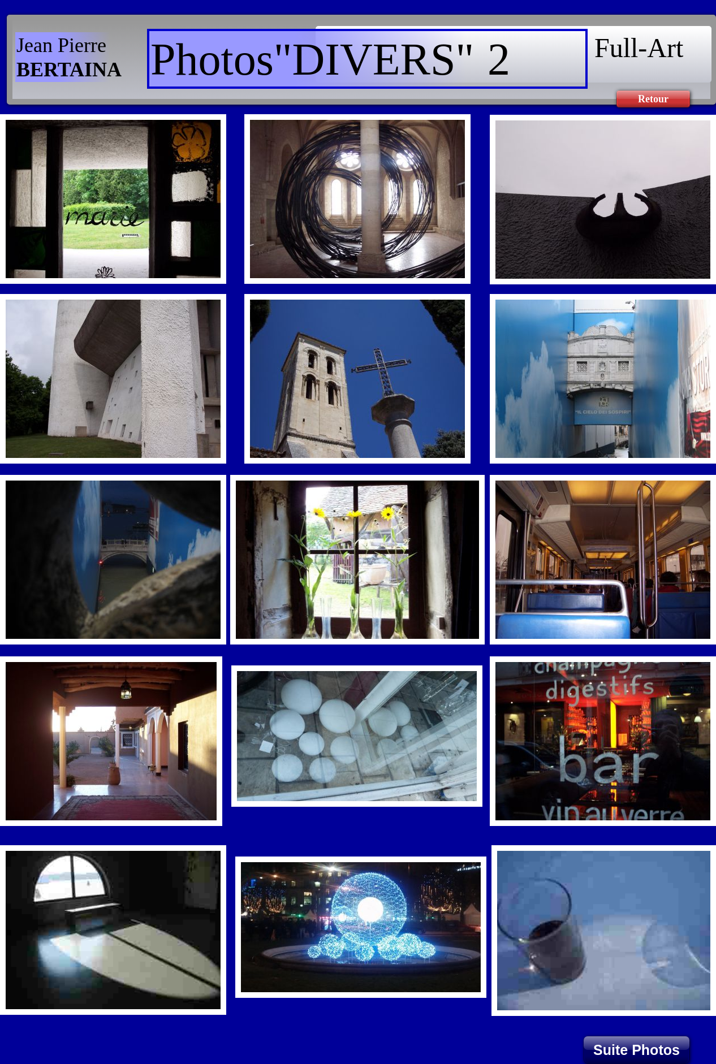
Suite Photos (636, 1050)
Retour (653, 99)
